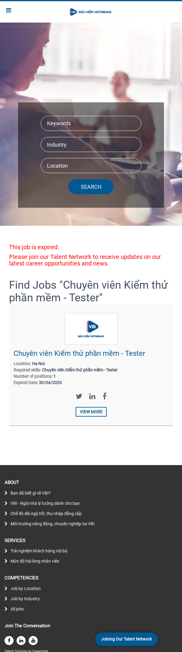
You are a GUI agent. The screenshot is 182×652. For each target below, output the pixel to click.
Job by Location (26, 588)
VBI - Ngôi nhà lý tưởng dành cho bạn (45, 503)
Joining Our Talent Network (126, 639)
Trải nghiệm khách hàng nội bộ (39, 550)
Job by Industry (25, 598)
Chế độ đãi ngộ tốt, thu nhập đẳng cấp (46, 513)
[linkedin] (21, 640)
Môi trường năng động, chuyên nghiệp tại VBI (53, 523)
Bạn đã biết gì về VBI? (31, 493)
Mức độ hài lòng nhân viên (35, 561)
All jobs (17, 609)
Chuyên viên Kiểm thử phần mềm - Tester (79, 353)
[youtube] (33, 640)
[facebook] (9, 640)
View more (91, 411)
